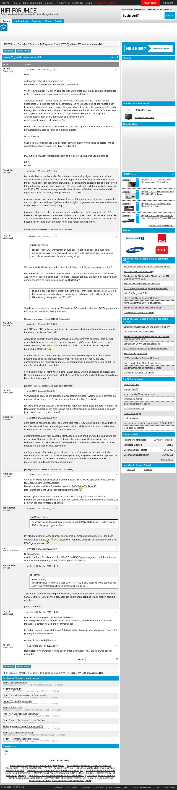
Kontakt (59, 787)
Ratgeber (36, 21)
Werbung (86, 787)
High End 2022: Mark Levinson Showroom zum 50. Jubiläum (156, 180)
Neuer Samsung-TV (12, 707)
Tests (16, 2)
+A (116, 57)
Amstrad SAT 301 (143, 110)
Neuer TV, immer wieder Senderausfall (21, 739)
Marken (77, 2)
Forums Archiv (167, 459)
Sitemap (99, 787)
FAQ (158, 787)
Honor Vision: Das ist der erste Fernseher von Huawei (68, 778)
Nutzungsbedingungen (117, 787)
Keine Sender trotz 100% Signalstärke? (142, 303)
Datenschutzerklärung (142, 787)
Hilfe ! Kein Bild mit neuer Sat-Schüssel (21, 714)
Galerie (58, 21)
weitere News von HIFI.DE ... (161, 225)
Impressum (72, 787)
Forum (6, 21)
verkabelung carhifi (133, 399)
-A (112, 57)
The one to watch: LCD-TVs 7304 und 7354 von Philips (46, 768)
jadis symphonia (131, 384)
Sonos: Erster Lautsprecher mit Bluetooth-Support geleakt (37, 765)
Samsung (148, 469)
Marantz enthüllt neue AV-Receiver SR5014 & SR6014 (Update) (64, 773)
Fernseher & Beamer (27, 44)
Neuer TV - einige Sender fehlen (18, 732)
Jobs (89, 2)
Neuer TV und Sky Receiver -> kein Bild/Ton (24, 720)
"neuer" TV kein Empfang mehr (17, 701)
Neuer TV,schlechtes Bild (15, 682)
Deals (49, 2)
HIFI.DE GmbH (18, 787)
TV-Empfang (46, 44)
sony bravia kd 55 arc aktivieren (139, 394)
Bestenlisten (32, 2)
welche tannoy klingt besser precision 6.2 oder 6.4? (148, 423)
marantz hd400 (131, 389)
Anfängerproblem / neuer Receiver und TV (23, 726)
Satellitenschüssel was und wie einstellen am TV (147, 266)
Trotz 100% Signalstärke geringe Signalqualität (146, 288)
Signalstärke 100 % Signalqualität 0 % (142, 283)
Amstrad (131, 469)
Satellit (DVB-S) (61, 44)
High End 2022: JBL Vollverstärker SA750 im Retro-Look (157, 192)
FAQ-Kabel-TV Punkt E (84, 486)
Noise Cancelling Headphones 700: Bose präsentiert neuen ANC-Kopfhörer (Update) (71, 779)
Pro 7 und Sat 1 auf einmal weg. (139, 271)
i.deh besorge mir (132, 418)
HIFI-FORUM (9, 44)
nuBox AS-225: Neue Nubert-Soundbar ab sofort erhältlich (56, 775)
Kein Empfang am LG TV (135, 293)
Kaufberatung (21, 21)
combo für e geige (132, 413)
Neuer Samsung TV (12, 689)
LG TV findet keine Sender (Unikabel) (141, 298)
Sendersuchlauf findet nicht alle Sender (142, 307)
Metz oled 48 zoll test (134, 428)
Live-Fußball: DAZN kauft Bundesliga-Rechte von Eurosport (55, 770)
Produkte (63, 2)
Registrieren (171, 787)
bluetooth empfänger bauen (137, 404)
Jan (5, 754)
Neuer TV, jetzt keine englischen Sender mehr (24, 695)
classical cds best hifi (134, 408)
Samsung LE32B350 (144, 117)
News (5, 2)
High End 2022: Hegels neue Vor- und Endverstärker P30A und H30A (158, 216)
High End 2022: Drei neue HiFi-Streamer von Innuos (156, 204)
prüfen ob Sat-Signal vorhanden (139, 312)
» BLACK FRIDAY (105, 2)
